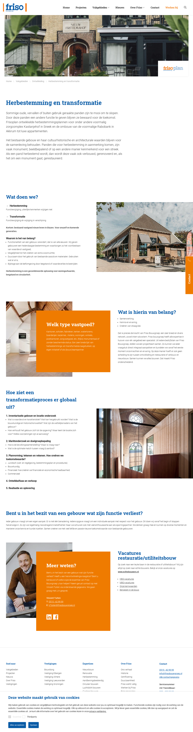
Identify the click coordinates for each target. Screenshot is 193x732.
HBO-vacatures (127, 579)
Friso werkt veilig (128, 684)
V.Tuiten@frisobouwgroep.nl (62, 605)
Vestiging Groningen (53, 684)
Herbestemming (90, 677)
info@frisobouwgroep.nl (170, 673)
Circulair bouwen (90, 684)
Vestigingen (11, 684)
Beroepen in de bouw (129, 590)
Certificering (126, 677)
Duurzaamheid (128, 680)
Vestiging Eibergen (53, 673)
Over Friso (10, 680)
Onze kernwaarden (128, 586)
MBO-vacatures (127, 582)
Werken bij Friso (128, 687)
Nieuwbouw (88, 669)
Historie (124, 673)
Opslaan (33, 725)
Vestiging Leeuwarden (54, 680)
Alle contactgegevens (169, 677)
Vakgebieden (12, 669)
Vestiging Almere (52, 677)
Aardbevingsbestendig (93, 680)
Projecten (10, 673)
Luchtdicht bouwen (92, 687)
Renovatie (87, 673)
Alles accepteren (17, 725)
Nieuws (9, 677)
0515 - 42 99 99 (56, 601)
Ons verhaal (126, 669)
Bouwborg (49, 669)
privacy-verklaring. (97, 711)
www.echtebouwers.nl (128, 572)
